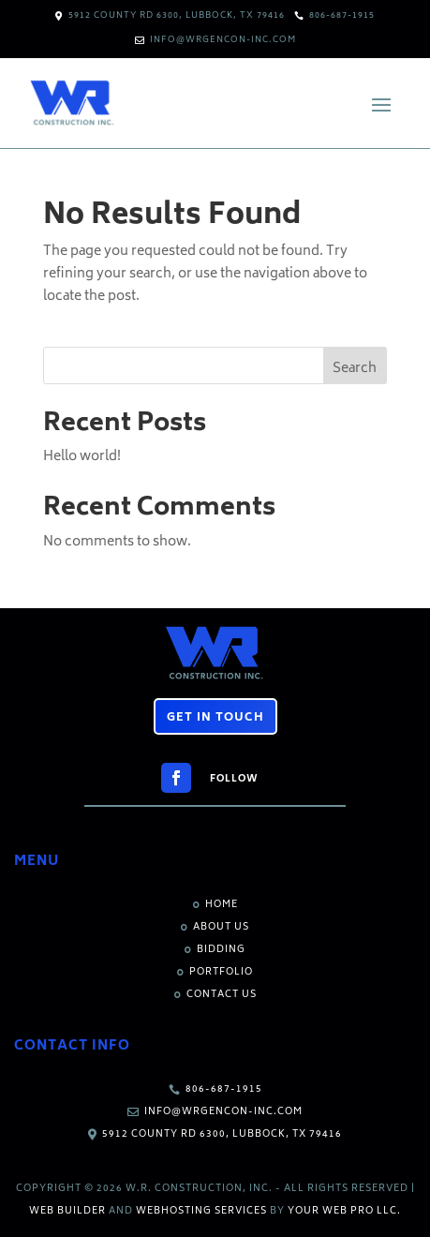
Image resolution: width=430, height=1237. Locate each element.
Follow (234, 779)
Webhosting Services (201, 1211)
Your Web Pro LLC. (344, 1211)
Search (355, 368)
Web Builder (67, 1211)
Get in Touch (215, 718)
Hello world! (82, 457)
